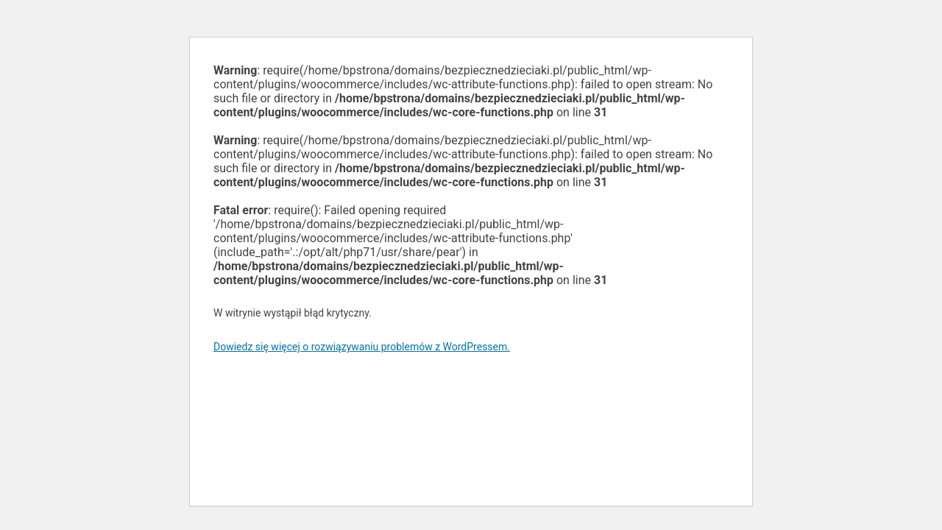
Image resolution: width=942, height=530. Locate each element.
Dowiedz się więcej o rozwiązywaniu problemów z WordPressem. (361, 347)
